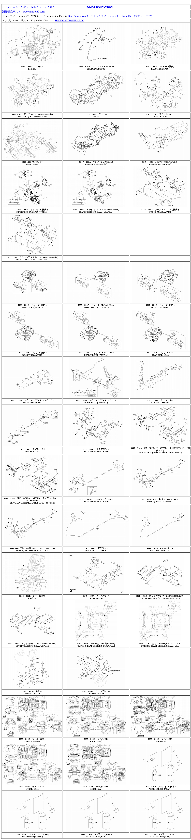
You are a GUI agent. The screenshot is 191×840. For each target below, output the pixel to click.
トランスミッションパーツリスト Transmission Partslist (35, 16)
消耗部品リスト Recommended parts (23, 11)
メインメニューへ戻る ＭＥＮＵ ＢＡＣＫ (28, 6)
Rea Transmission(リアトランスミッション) (93, 16)
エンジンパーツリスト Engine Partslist (25, 20)
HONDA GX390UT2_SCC (69, 20)
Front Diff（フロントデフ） (138, 16)
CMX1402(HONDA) (100, 6)
